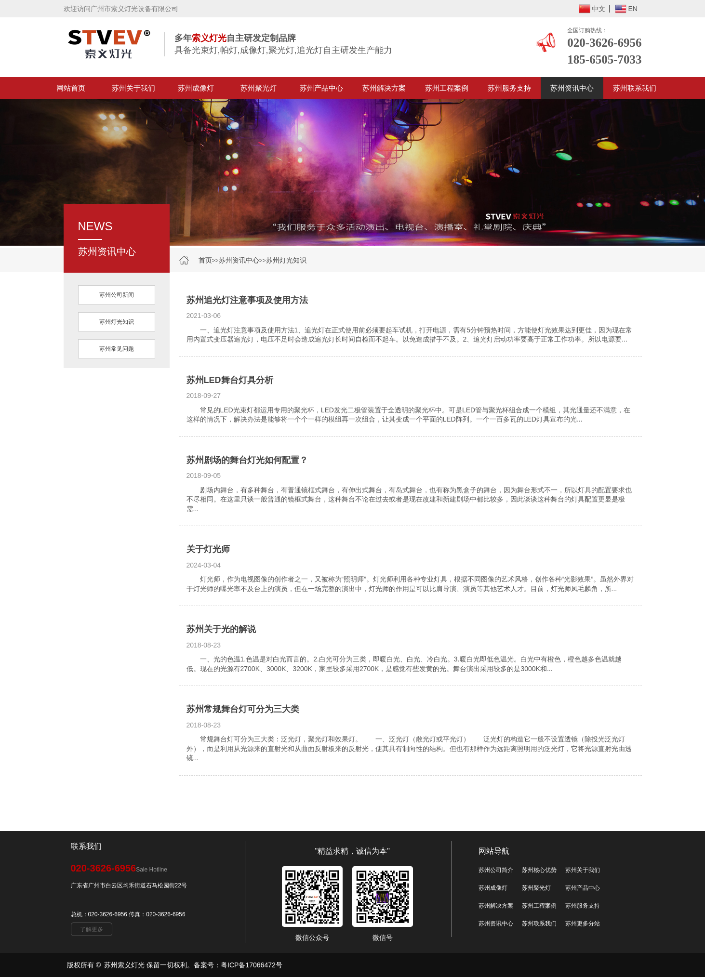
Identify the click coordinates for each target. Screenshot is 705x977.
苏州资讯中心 (572, 88)
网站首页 (70, 88)
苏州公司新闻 (116, 294)
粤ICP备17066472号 (251, 965)
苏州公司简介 (496, 870)
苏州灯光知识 (286, 260)
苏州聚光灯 (258, 88)
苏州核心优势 (539, 870)
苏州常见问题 (116, 348)
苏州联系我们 (634, 88)
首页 (205, 260)
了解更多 (91, 929)
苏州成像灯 (196, 88)
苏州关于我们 (133, 88)
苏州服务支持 (509, 88)
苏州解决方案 (384, 88)
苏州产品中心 (321, 88)
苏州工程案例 (446, 88)
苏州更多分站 (582, 923)
